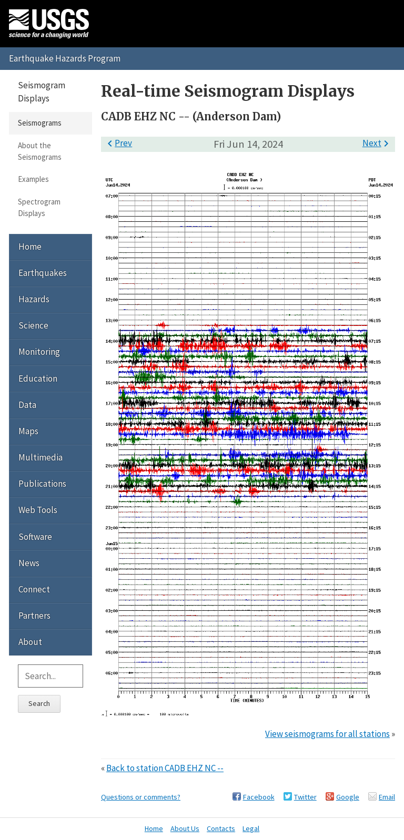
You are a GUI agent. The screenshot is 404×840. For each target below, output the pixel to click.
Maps (28, 431)
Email (387, 797)
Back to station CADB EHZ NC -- (165, 768)
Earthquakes (42, 273)
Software (35, 536)
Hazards (33, 299)
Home (30, 246)
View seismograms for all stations (327, 734)
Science (33, 325)
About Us (184, 828)
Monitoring (39, 351)
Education (37, 378)
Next (377, 143)
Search (39, 703)
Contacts (221, 828)
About (30, 642)
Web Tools (37, 510)
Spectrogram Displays (39, 207)
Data (27, 405)
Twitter (305, 797)
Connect (34, 589)
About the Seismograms (40, 151)
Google (347, 797)
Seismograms (40, 123)
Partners (34, 615)
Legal (251, 828)
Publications (42, 483)
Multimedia (40, 457)
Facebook (259, 797)
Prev (118, 143)
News (28, 563)
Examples (33, 179)
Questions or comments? (140, 797)
